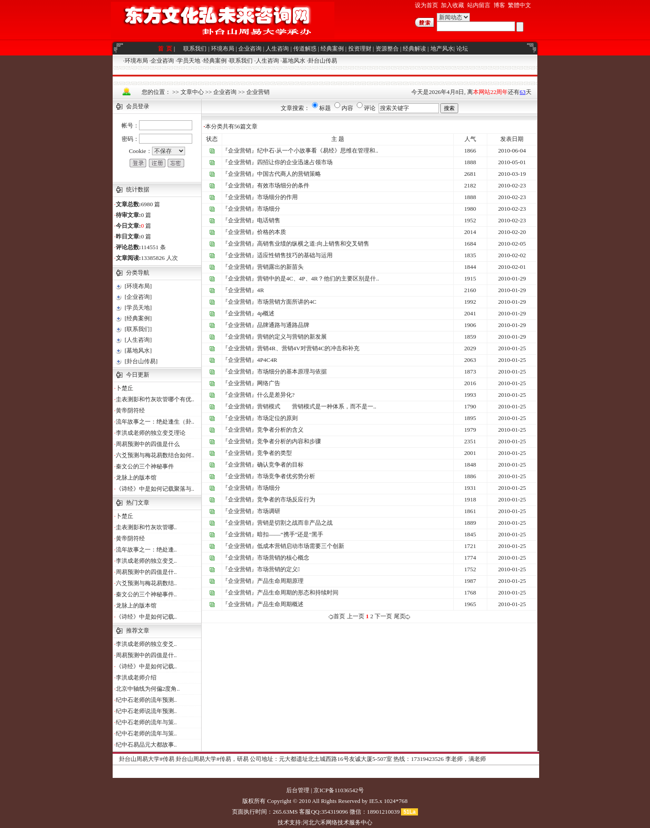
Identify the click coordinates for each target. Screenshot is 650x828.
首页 (337, 616)
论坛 (462, 48)
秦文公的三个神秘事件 (145, 466)
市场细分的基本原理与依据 (292, 371)
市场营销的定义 (278, 569)
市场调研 (268, 511)
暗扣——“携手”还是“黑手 (290, 534)
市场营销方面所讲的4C (287, 301)
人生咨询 (277, 48)
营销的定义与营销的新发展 (292, 336)
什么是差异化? (276, 394)
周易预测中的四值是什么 (148, 444)
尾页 (402, 616)
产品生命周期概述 (280, 604)
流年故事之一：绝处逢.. (146, 549)
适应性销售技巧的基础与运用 (295, 255)
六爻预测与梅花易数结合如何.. (155, 455)
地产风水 (442, 48)
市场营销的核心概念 (283, 557)
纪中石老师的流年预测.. (146, 699)
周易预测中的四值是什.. (146, 572)
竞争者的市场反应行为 (286, 499)
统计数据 (137, 189)
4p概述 (265, 313)
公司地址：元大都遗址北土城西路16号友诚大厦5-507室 (321, 759)
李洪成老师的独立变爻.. (146, 560)
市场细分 (268, 208)
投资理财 (359, 48)
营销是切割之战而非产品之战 (295, 522)
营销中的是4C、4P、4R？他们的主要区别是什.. (318, 278)
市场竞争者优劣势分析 (286, 476)
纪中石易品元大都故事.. (146, 744)
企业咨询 (250, 48)
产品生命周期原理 (280, 580)
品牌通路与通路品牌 (283, 325)
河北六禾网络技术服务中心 (337, 822)
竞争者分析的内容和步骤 (289, 441)
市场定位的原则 (277, 418)
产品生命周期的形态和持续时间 (297, 592)
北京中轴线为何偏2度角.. (148, 688)
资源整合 (387, 48)
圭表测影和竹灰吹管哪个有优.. (155, 399)
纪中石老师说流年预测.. (146, 711)
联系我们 (195, 48)
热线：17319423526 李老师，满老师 (439, 759)
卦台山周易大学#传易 (146, 759)
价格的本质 (271, 232)
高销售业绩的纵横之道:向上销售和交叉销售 (313, 243)
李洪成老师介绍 (136, 677)
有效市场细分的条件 (283, 185)
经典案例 (332, 48)
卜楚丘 (124, 388)
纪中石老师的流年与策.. (146, 722)
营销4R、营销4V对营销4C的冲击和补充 (308, 348)
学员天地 (188, 60)
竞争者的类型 (274, 453)
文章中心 (192, 92)
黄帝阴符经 (130, 410)
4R (260, 290)
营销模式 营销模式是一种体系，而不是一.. (316, 406)
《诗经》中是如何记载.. (146, 616)
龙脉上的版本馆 (136, 477)
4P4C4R (267, 360)
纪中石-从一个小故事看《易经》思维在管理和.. (317, 150)
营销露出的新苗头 (280, 266)
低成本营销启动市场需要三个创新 (300, 546)
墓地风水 (293, 60)
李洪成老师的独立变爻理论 (151, 432)
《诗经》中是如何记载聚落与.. (155, 488)
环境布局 (222, 48)
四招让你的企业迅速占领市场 (295, 162)
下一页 (383, 616)
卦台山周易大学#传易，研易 (212, 759)
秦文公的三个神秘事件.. (146, 594)
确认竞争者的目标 (280, 464)
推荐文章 (137, 630)
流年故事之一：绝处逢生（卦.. (155, 421)
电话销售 (268, 220)
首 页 (166, 48)
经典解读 (414, 48)
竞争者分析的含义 (280, 429)
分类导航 (137, 272)
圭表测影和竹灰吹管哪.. (146, 527)
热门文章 (137, 502)
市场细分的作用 (277, 197)
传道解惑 (305, 48)
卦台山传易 (322, 60)
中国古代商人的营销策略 (289, 173)
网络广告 (268, 383)
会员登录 (137, 106)
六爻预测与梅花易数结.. (146, 583)
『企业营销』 (239, 150)
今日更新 (137, 374)
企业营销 (258, 92)
